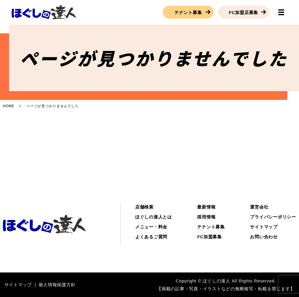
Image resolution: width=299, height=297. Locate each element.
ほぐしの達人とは (153, 216)
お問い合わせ (264, 236)
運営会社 (259, 206)
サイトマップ (264, 226)
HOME (8, 106)
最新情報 (206, 206)
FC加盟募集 (209, 236)
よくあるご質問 (151, 236)
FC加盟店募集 (243, 12)
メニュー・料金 (151, 226)
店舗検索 (144, 206)
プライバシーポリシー (273, 216)
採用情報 (206, 216)
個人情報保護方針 (57, 284)
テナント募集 (188, 12)
